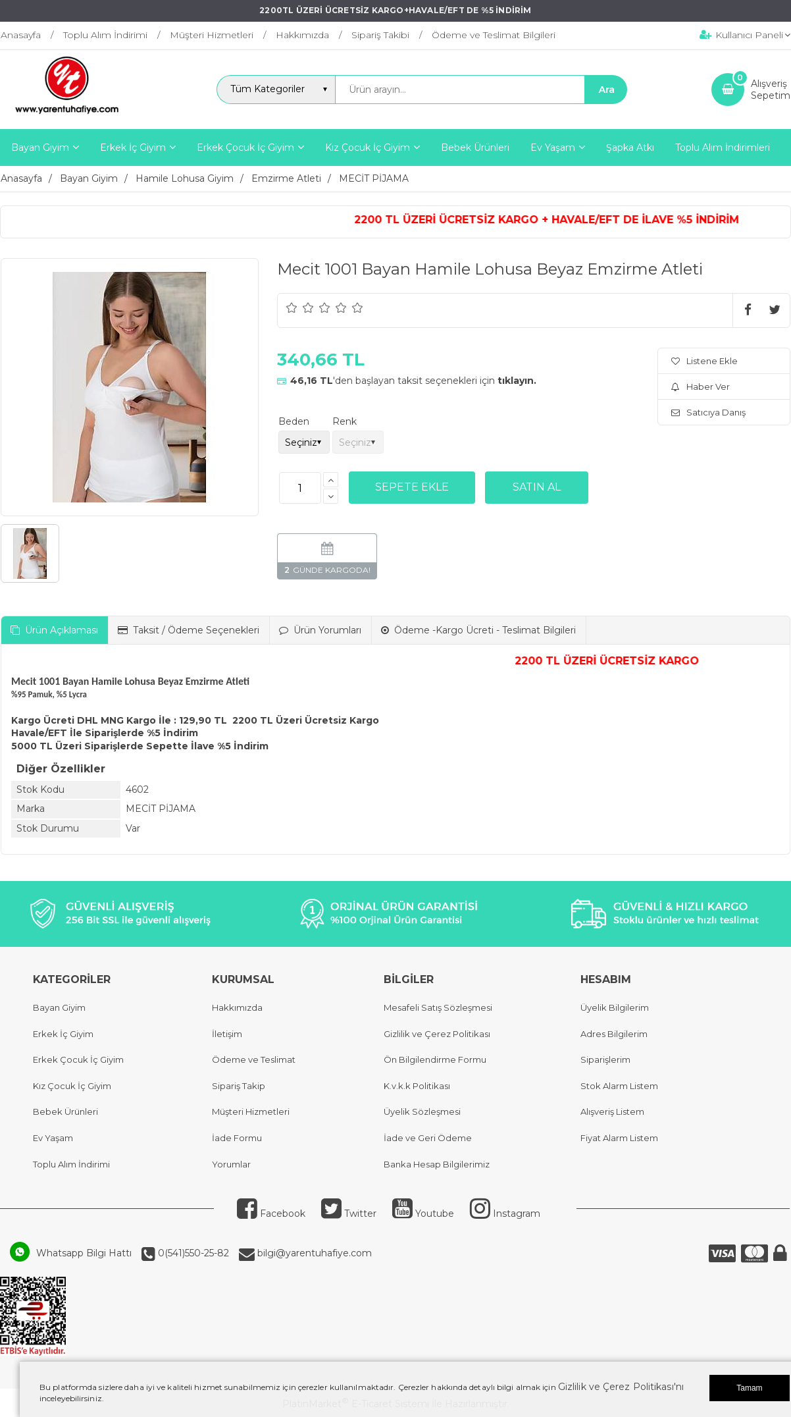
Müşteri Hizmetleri (251, 1111)
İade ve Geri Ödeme (428, 1138)
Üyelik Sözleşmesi (422, 1111)
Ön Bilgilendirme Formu (435, 1059)
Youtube (423, 1213)
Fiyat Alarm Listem (619, 1138)
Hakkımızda (237, 1007)
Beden (293, 421)
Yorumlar (231, 1164)
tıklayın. (517, 381)
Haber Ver (700, 386)
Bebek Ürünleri (65, 1111)
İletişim (227, 1034)
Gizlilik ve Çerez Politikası (437, 1034)
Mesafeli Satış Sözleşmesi (438, 1007)
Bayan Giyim (59, 1007)
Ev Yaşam (53, 1138)
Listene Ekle (704, 361)
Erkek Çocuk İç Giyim (78, 1059)
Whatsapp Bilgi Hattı (84, 1253)
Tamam (749, 1388)
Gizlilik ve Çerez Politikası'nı (621, 1387)
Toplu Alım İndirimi (71, 1164)
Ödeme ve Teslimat (253, 1059)
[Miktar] (300, 488)
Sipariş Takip (238, 1086)
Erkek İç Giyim (63, 1034)
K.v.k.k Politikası (417, 1086)
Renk (344, 421)
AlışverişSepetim (770, 89)
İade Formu (237, 1138)
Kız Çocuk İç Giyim (72, 1086)
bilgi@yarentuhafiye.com (313, 1253)
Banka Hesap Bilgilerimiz (437, 1164)
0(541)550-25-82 (192, 1253)
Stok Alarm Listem (619, 1086)
